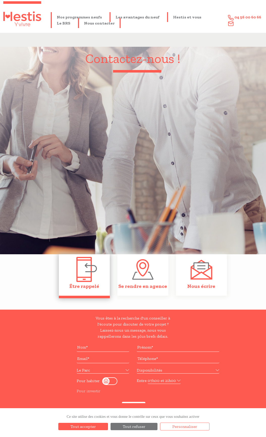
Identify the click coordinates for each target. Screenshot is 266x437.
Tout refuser (134, 426)
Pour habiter (88, 380)
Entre (142, 380)
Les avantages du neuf (137, 17)
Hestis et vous (187, 17)
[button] (103, 370)
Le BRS (63, 23)
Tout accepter (83, 426)
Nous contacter (99, 23)
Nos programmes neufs (79, 17)
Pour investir (88, 390)
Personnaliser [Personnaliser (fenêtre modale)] (184, 426)
